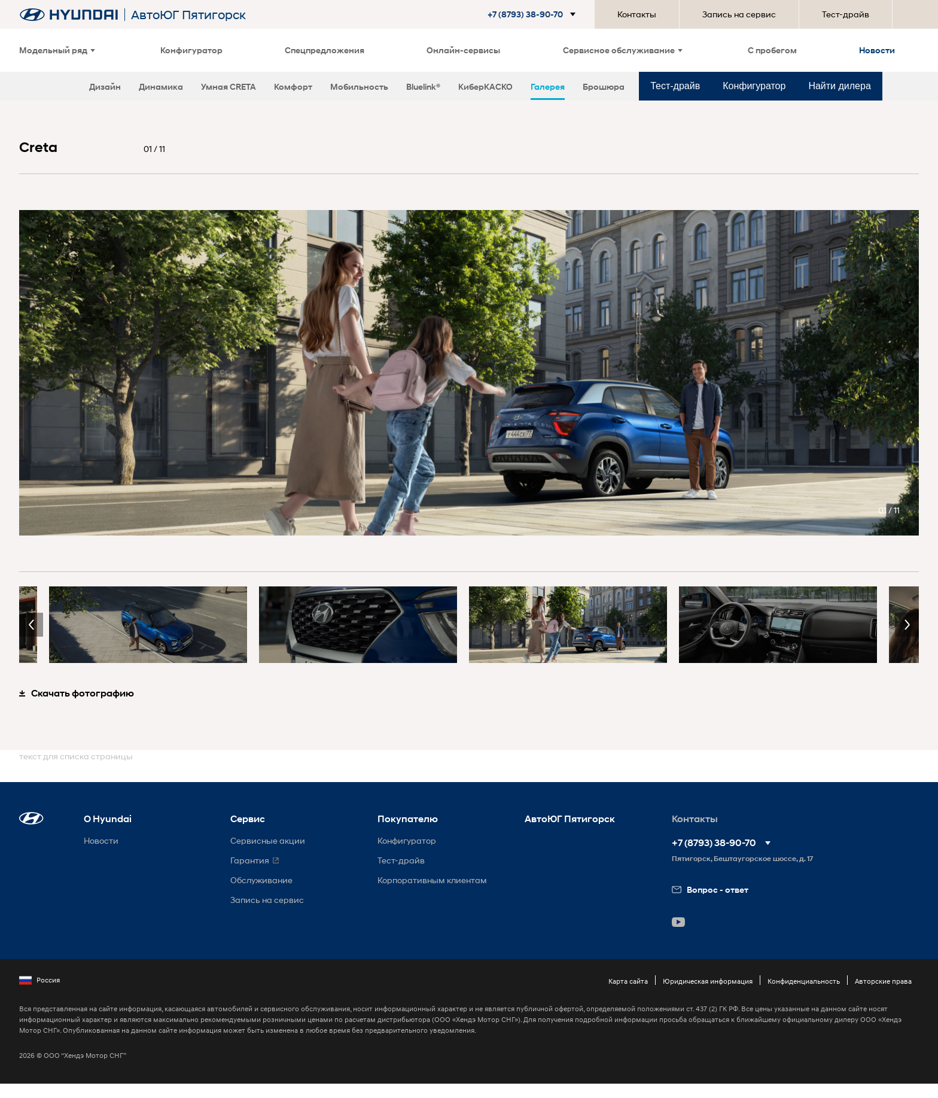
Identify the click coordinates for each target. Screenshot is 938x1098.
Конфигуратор (191, 50)
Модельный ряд (57, 50)
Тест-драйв (845, 14)
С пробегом (772, 50)
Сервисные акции (267, 840)
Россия (39, 980)
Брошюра (604, 86)
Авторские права (883, 981)
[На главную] (68, 14)
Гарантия (249, 860)
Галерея (548, 86)
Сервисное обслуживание (623, 50)
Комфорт (293, 86)
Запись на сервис (739, 14)
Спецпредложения (324, 50)
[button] (527, 14)
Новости (877, 50)
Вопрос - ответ (710, 889)
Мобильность (359, 86)
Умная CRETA (228, 86)
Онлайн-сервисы (463, 50)
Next (907, 625)
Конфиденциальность (804, 981)
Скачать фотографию (76, 693)
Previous (31, 625)
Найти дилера (839, 86)
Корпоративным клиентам (432, 880)
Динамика (161, 86)
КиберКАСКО (485, 86)
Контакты (636, 14)
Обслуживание (261, 880)
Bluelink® (423, 86)
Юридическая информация (708, 981)
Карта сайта (628, 981)
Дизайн (105, 86)
